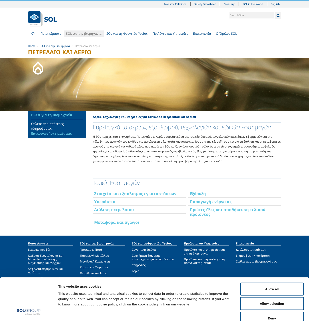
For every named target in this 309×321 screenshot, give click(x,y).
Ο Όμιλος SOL (226, 33)
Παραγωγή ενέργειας (210, 201)
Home (33, 33)
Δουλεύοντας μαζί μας (251, 250)
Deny (272, 292)
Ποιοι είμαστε (50, 33)
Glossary (229, 4)
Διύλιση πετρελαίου (114, 209)
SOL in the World (253, 4)
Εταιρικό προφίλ (39, 250)
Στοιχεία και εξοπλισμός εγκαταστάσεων (135, 193)
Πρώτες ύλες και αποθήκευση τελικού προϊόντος (227, 212)
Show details (231, 312)
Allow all (272, 262)
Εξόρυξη (198, 193)
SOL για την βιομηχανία (84, 33)
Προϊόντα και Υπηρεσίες (170, 33)
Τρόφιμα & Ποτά (91, 250)
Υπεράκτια (105, 201)
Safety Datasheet (205, 4)
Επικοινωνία (202, 33)
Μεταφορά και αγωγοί (116, 222)
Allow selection (272, 277)
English (275, 4)
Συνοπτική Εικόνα (144, 250)
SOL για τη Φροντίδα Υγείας (127, 33)
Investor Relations (175, 4)
